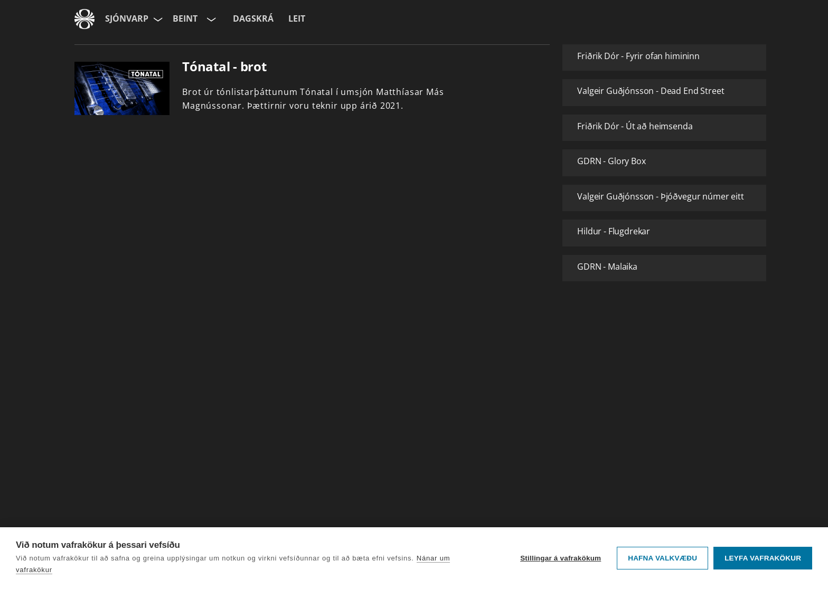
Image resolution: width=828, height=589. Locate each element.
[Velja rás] (210, 19)
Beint (185, 18)
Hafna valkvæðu (662, 558)
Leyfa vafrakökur (762, 558)
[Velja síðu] (156, 19)
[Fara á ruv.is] (84, 19)
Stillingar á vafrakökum (560, 558)
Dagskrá (253, 18)
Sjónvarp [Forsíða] (126, 18)
